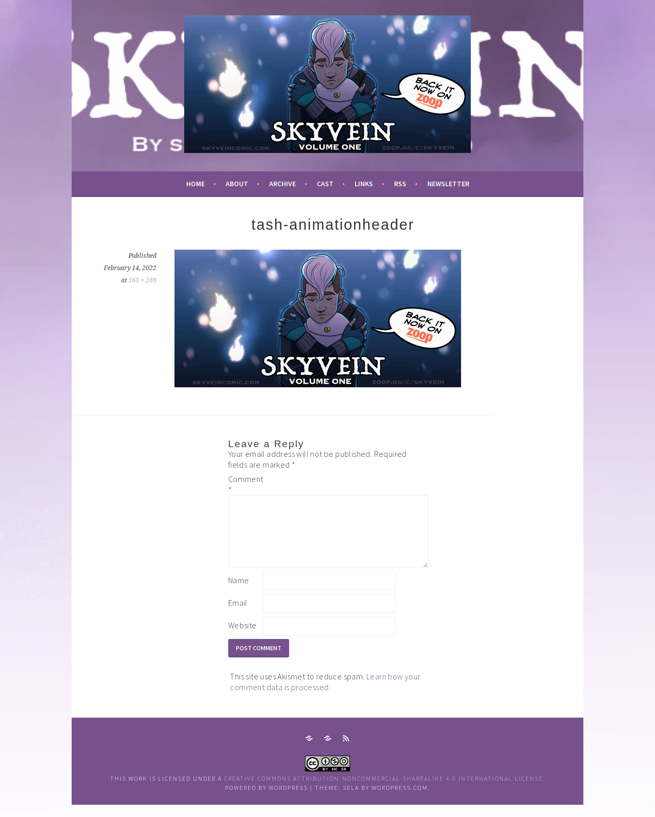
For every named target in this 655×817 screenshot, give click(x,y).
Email (238, 615)
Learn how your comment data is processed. (325, 693)
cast (325, 183)
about (237, 183)
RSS (400, 183)
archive (282, 183)
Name (238, 592)
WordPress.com (400, 800)
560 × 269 (142, 280)
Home (195, 183)
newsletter (448, 183)
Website (242, 637)
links (364, 183)
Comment (244, 484)
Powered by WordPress (266, 800)
